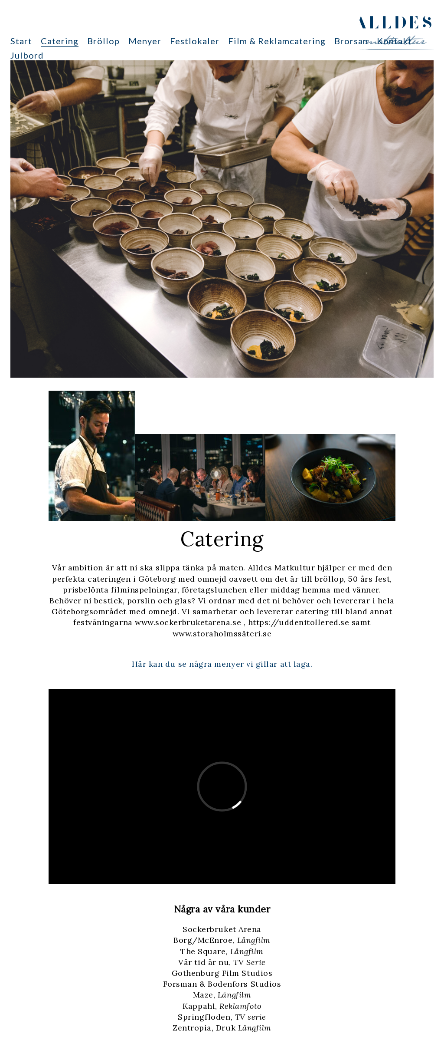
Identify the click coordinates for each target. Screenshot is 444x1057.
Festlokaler (194, 41)
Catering (59, 41)
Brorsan (351, 41)
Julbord (27, 55)
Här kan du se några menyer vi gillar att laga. (222, 664)
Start (21, 41)
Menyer (144, 41)
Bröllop (103, 41)
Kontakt (394, 41)
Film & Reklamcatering (277, 41)
